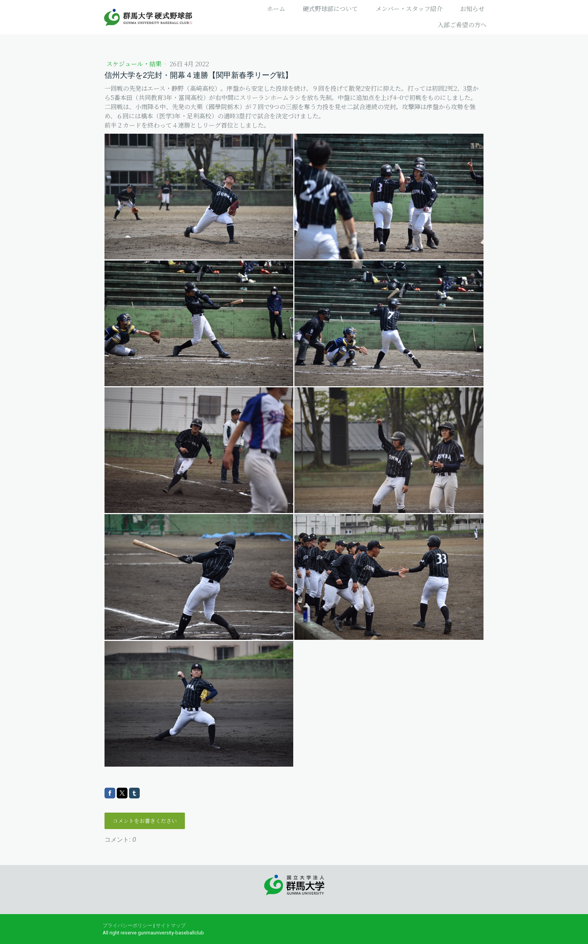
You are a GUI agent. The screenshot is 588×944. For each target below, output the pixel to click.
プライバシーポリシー (127, 925)
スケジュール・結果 (134, 63)
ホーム (276, 8)
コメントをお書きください (145, 820)
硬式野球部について (330, 8)
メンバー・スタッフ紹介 (409, 8)
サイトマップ (171, 925)
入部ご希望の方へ (462, 24)
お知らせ (472, 8)
